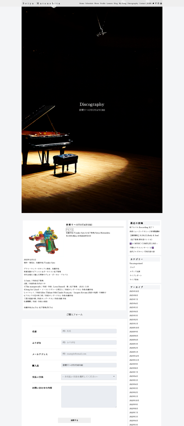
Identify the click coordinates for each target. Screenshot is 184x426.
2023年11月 (134, 360)
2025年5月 (134, 307)
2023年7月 (134, 372)
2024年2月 (134, 348)
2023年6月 (134, 376)
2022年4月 (134, 421)
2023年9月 (134, 364)
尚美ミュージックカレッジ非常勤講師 (144, 231)
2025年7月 (134, 299)
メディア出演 (135, 271)
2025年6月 (134, 303)
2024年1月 (134, 352)
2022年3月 (134, 425)
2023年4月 (134, 384)
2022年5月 (134, 417)
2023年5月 (134, 380)
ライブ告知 (134, 279)
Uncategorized (136, 263)
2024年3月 (134, 344)
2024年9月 (134, 332)
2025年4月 (134, 311)
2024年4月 (134, 340)
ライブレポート (136, 275)
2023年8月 (134, 368)
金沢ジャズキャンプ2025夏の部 (142, 251)
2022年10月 (134, 400)
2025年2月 (134, 320)
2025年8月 (134, 295)
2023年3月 (134, 388)
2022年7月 (134, 412)
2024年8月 (134, 336)
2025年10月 (134, 291)
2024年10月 (134, 328)
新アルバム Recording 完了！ (142, 227)
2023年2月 (134, 392)
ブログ (132, 267)
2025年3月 (134, 315)
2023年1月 (134, 396)
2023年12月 (134, 356)
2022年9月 (134, 404)
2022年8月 (134, 408)
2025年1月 (134, 324)
